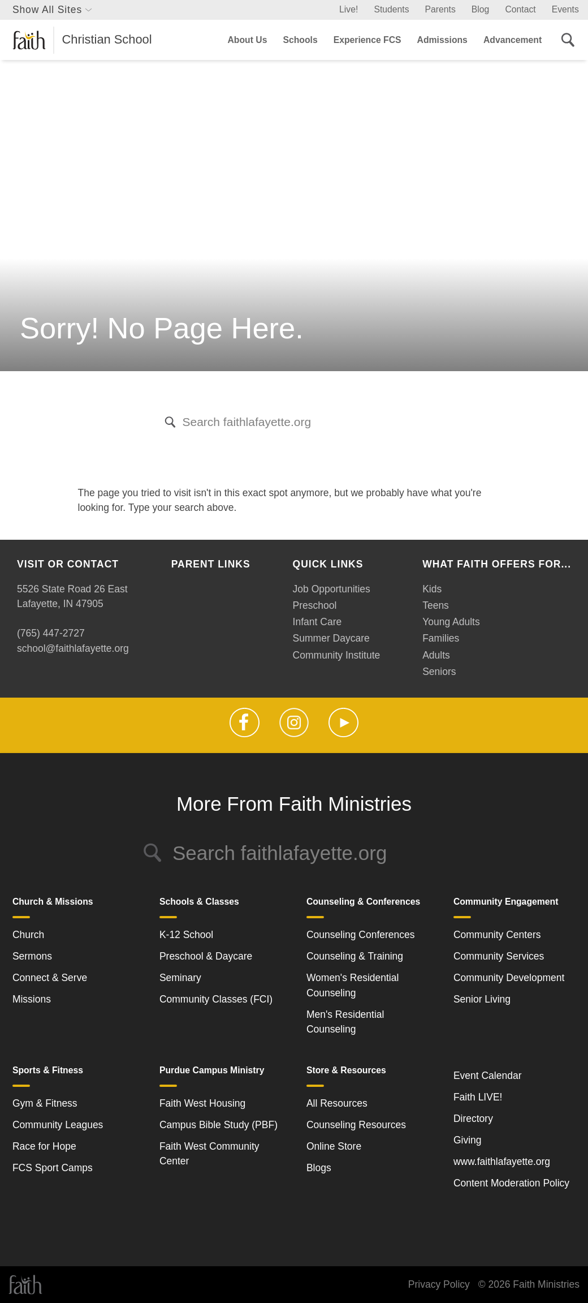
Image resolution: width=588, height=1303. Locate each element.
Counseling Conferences (360, 934)
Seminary (180, 977)
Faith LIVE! (478, 1097)
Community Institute (337, 655)
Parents (440, 9)
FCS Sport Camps (52, 1167)
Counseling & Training (354, 956)
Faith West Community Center (209, 1154)
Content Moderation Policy (511, 1183)
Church (28, 934)
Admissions (442, 40)
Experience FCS (367, 40)
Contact (520, 9)
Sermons (32, 956)
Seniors (439, 671)
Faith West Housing (202, 1103)
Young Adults (451, 621)
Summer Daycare (331, 638)
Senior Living (482, 999)
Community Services (498, 956)
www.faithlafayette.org (501, 1161)
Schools (300, 40)
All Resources (337, 1103)
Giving (467, 1140)
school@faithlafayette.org (73, 648)
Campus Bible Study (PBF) (218, 1124)
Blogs (318, 1167)
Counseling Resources (356, 1124)
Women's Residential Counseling (352, 985)
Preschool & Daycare (205, 956)
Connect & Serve (49, 977)
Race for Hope (44, 1146)
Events (565, 9)
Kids (432, 589)
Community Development (508, 977)
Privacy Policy (439, 1284)
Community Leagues (57, 1124)
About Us (247, 40)
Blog (481, 9)
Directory (473, 1118)
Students (391, 9)
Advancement (512, 40)
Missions (31, 999)
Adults (436, 655)
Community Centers (497, 934)
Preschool (315, 605)
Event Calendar (487, 1075)
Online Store (333, 1146)
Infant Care (317, 621)
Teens (435, 605)
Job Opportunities (331, 589)
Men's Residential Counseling (345, 1022)
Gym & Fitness (44, 1103)
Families (440, 638)
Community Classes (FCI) (216, 999)
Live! (348, 9)
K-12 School (186, 934)
